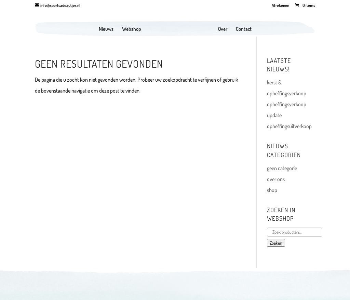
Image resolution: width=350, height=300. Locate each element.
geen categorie (282, 168)
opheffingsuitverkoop (289, 126)
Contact (244, 29)
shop (272, 190)
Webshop (131, 29)
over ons (276, 179)
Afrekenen (280, 5)
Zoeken (276, 243)
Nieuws (106, 29)
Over (222, 29)
